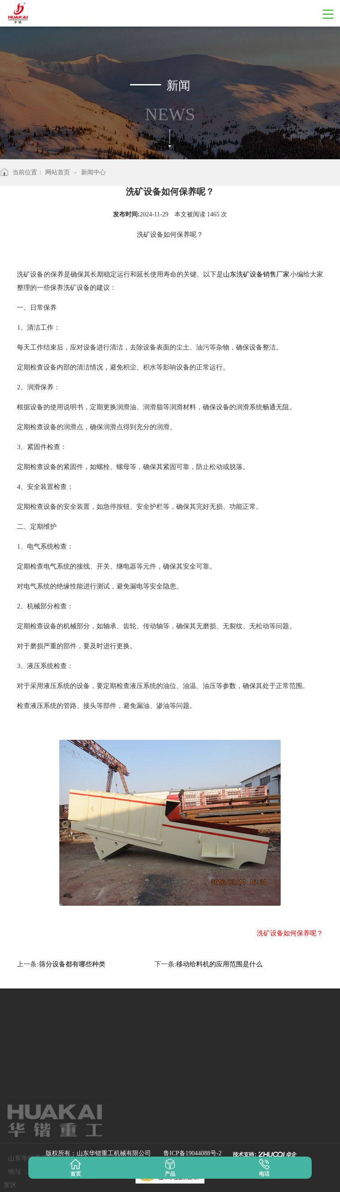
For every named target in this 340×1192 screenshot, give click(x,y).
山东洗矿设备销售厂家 (256, 274)
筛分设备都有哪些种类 (72, 964)
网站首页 (57, 172)
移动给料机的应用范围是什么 (219, 964)
